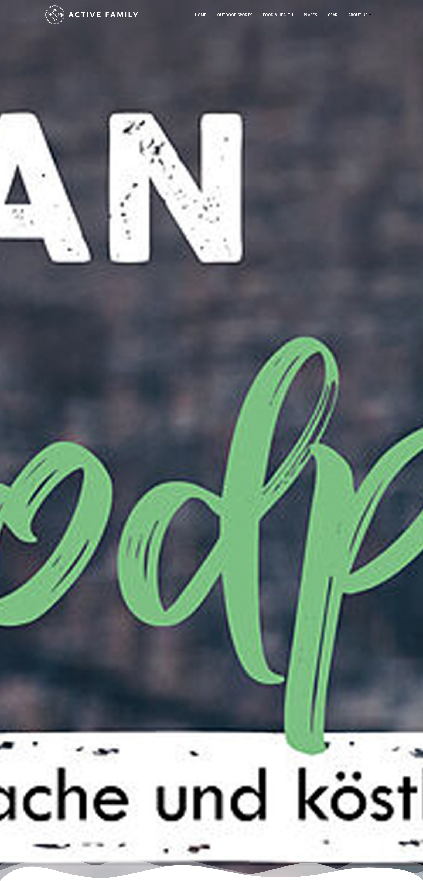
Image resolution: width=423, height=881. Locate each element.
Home (200, 14)
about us (360, 14)
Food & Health (278, 14)
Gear (332, 14)
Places (310, 14)
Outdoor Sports (234, 14)
